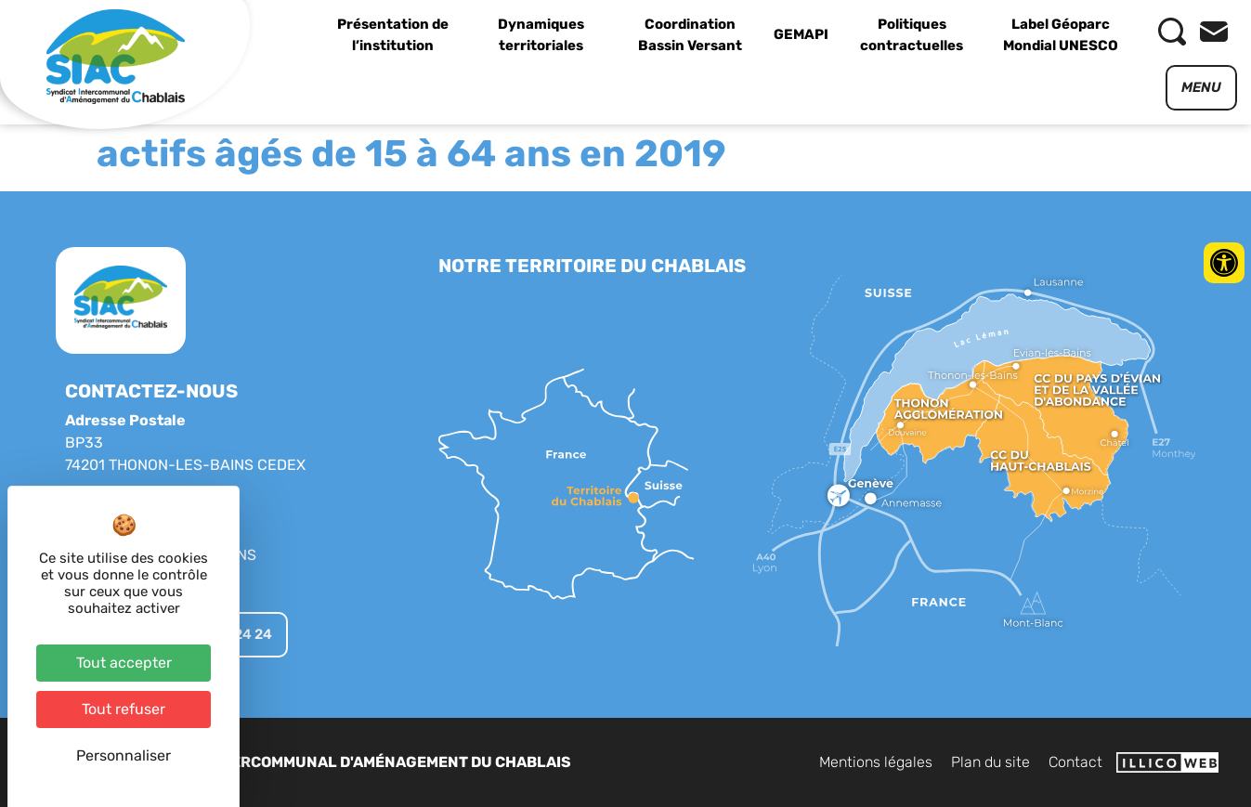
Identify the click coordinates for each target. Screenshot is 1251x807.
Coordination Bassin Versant (690, 35)
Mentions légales (875, 762)
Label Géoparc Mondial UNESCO (1060, 35)
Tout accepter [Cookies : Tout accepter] (124, 662)
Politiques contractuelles (911, 35)
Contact (1075, 762)
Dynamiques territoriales (541, 35)
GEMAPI (801, 34)
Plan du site (990, 762)
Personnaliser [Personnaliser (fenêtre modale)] (123, 755)
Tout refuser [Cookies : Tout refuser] (123, 709)
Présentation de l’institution (393, 35)
